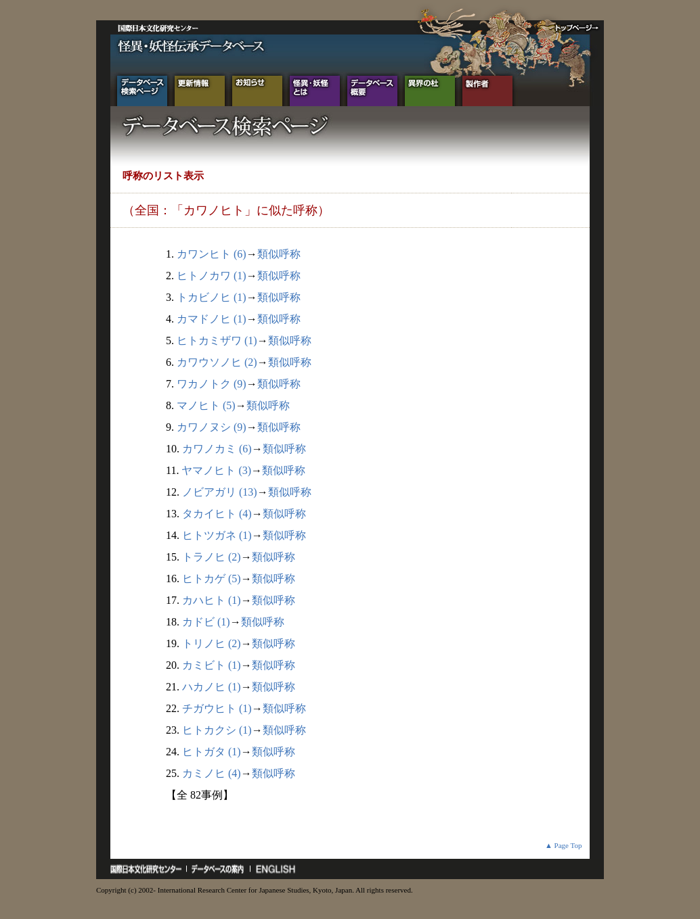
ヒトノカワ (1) (211, 275)
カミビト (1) (211, 665)
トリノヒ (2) (211, 643)
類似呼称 (279, 254)
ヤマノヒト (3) (216, 470)
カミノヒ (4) (211, 773)
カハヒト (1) (211, 600)
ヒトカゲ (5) (211, 578)
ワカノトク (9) (211, 384)
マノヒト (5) (206, 405)
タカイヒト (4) (217, 513)
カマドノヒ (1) (211, 319)
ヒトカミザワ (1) (217, 340)
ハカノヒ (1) (211, 686)
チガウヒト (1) (217, 708)
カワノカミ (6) (217, 448)
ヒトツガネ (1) (217, 535)
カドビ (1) (206, 622)
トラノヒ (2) (211, 557)
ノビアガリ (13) (219, 492)
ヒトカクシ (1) (217, 730)
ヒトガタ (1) (211, 751)
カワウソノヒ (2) (217, 362)
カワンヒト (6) (211, 254)
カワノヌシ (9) (211, 427)
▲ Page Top (563, 845)
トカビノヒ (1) (211, 297)
